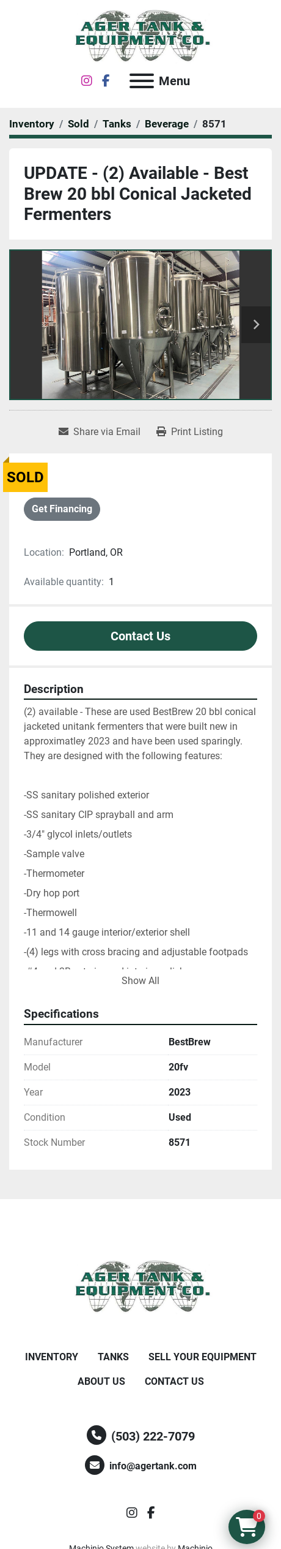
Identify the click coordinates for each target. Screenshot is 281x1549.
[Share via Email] (99, 432)
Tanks (113, 1357)
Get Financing (62, 509)
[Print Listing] (189, 432)
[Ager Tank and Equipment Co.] (140, 1286)
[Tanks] (117, 124)
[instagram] (86, 81)
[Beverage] (167, 124)
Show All (140, 981)
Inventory (51, 1357)
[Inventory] (31, 124)
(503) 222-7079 (153, 1436)
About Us (101, 1381)
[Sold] (78, 124)
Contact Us (140, 636)
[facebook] (106, 81)
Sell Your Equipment (202, 1357)
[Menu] (142, 81)
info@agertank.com (153, 1466)
